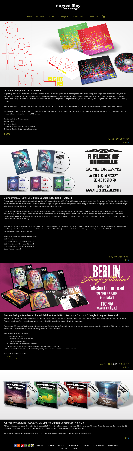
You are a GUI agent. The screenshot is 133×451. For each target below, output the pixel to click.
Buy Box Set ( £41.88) (114, 364)
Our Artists (40, 17)
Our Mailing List (62, 17)
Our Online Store (77, 17)
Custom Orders (112, 445)
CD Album (7, 356)
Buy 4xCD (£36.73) (119, 256)
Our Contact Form (92, 17)
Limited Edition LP (10, 359)
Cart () (74, 448)
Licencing (85, 445)
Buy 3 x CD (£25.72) (118, 139)
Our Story (50, 17)
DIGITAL (7, 134)
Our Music (29, 17)
